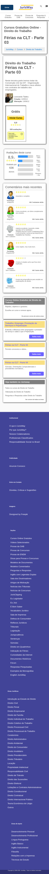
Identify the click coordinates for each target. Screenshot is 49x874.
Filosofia (15, 852)
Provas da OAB (17, 546)
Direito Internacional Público (20, 799)
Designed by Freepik (18, 514)
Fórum (13, 663)
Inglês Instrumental (19, 847)
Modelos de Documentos (21, 562)
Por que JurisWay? (17, 430)
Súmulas (14, 643)
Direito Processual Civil (18, 727)
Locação (11, 763)
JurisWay (9, 49)
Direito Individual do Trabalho (21, 719)
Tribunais (14, 627)
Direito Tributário (15, 759)
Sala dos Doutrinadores (20, 578)
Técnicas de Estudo (20, 860)
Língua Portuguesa (19, 840)
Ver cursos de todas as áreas (34, 399)
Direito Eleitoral (14, 783)
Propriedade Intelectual (18, 767)
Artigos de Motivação (19, 582)
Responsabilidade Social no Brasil (24, 442)
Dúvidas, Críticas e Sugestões (22, 490)
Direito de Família (15, 715)
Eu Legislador (16, 598)
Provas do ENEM (18, 554)
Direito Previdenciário (17, 755)
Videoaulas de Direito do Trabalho (17, 392)
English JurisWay (18, 675)
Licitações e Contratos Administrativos (24, 787)
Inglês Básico (17, 844)
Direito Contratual (15, 795)
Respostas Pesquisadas (21, 667)
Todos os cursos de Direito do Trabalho (19, 388)
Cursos (20, 49)
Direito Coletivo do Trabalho (20, 723)
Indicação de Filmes (19, 651)
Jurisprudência (17, 635)
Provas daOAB (18, 16)
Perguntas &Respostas (41, 16)
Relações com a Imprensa (23, 856)
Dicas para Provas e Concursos (24, 558)
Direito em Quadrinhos (20, 647)
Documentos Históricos (20, 659)
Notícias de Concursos (20, 590)
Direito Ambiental (15, 743)
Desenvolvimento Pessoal (22, 831)
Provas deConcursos (29, 16)
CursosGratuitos (8, 16)
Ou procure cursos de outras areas (33, 316)
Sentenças (15, 639)
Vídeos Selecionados (19, 542)
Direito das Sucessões (17, 779)
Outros (11, 807)
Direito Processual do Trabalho (21, 731)
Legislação (15, 631)
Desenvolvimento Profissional (24, 835)
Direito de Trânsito (16, 775)
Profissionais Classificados (21, 438)
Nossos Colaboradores (19, 434)
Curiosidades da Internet (21, 655)
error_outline (21, 134)
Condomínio (13, 735)
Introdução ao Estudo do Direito (22, 699)
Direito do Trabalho (34, 49)
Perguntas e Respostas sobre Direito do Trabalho (23, 395)
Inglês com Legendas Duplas (23, 574)
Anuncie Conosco (17, 466)
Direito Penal (13, 707)
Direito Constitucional (17, 791)
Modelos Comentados (20, 566)
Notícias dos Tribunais (20, 586)
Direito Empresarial (16, 711)
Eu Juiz (13, 603)
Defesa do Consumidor (20, 619)
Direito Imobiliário (15, 751)
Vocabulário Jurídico (19, 611)
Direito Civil (13, 703)
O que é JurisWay (17, 426)
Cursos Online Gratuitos (21, 538)
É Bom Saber (16, 607)
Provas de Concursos (20, 550)
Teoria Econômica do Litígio (20, 803)
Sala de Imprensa (18, 615)
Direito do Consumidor (17, 747)
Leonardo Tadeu (21, 97)
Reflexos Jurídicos (18, 623)
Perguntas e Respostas (20, 570)
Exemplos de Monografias (22, 671)
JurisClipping (16, 595)
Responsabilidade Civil (18, 771)
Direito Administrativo (17, 739)
